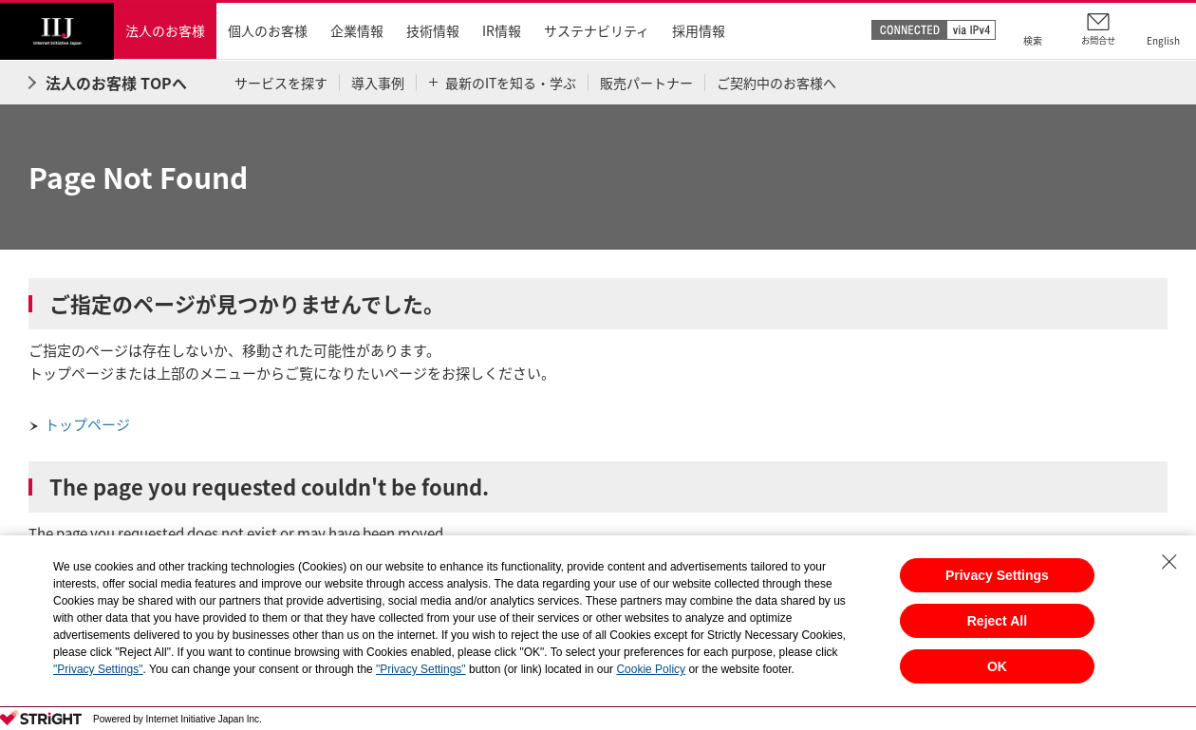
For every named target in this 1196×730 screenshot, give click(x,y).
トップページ (87, 424)
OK (997, 666)
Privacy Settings (997, 575)
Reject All (997, 620)
